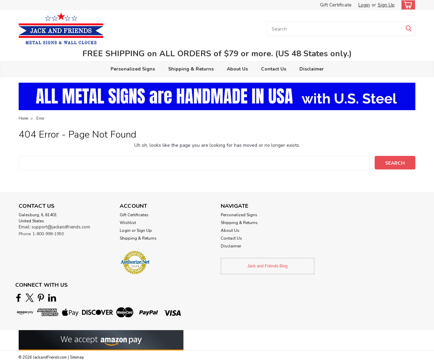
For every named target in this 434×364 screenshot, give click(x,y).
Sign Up (386, 5)
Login (364, 5)
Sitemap (77, 357)
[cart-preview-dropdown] (406, 4)
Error (40, 118)
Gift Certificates (134, 215)
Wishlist (128, 222)
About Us (237, 69)
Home (23, 118)
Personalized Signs (133, 69)
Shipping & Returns (191, 69)
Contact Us (273, 69)
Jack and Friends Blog (268, 266)
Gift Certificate (336, 5)
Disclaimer (311, 69)
